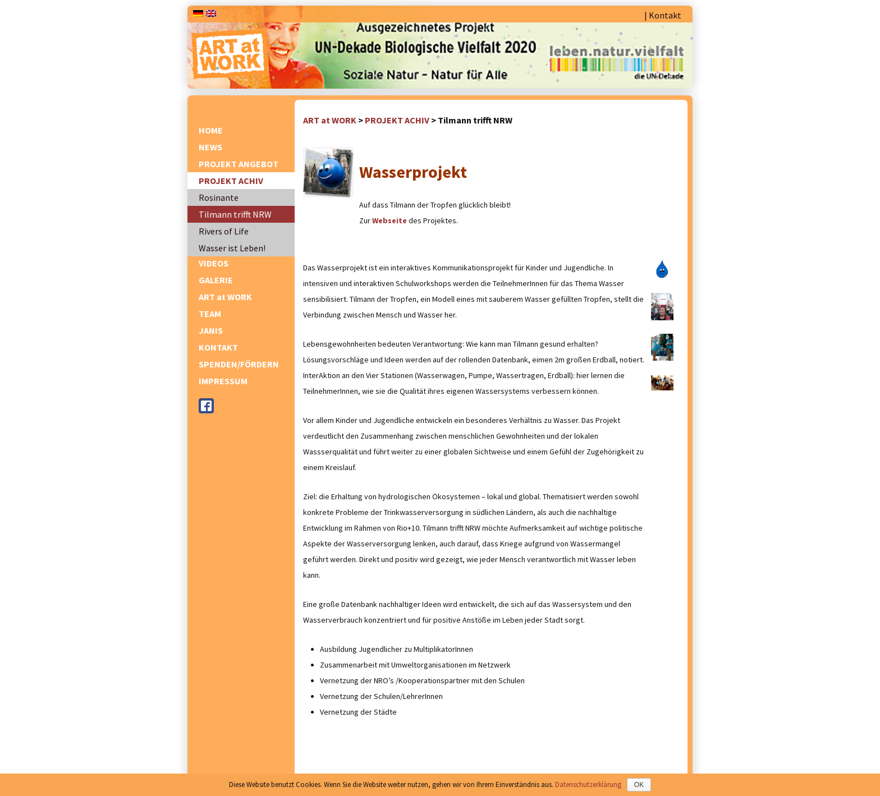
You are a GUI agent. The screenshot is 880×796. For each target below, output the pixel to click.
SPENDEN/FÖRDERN (239, 364)
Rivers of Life (224, 231)
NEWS (210, 147)
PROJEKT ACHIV (231, 180)
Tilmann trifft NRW (235, 214)
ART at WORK (225, 296)
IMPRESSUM (223, 381)
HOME (211, 130)
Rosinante (219, 197)
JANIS (211, 330)
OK (639, 785)
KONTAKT (218, 347)
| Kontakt (662, 15)
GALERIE (216, 280)
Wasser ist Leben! (232, 248)
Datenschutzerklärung (588, 784)
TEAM (210, 313)
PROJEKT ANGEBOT (238, 163)
